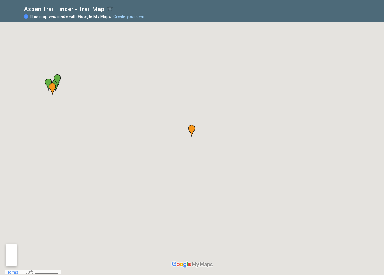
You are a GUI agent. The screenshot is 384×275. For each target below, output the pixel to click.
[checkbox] (110, 8)
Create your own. (129, 16)
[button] (348, 16)
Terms (13, 272)
